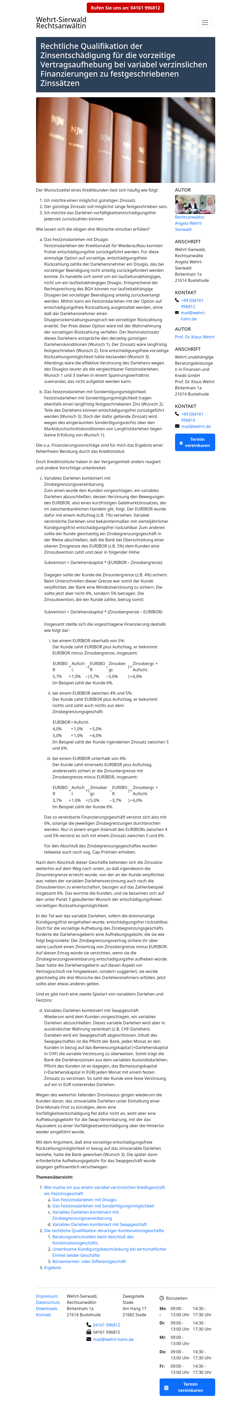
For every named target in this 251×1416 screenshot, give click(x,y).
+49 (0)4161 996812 (192, 303)
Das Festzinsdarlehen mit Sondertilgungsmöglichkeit (95, 392)
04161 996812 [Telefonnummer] (106, 1325)
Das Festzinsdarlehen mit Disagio (76, 239)
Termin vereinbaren (197, 442)
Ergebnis (52, 1267)
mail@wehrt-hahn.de (193, 316)
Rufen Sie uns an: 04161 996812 (125, 8)
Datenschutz (48, 1302)
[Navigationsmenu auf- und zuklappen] (205, 22)
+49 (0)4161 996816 (192, 417)
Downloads (47, 1308)
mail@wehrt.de (196, 426)
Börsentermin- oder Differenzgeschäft (89, 1261)
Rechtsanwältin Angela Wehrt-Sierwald (189, 223)
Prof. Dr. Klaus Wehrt (195, 337)
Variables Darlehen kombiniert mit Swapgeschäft (91, 1010)
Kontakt (43, 1315)
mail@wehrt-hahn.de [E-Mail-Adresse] (113, 1339)
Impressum (47, 1296)
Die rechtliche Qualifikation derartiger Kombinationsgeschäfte (104, 1230)
